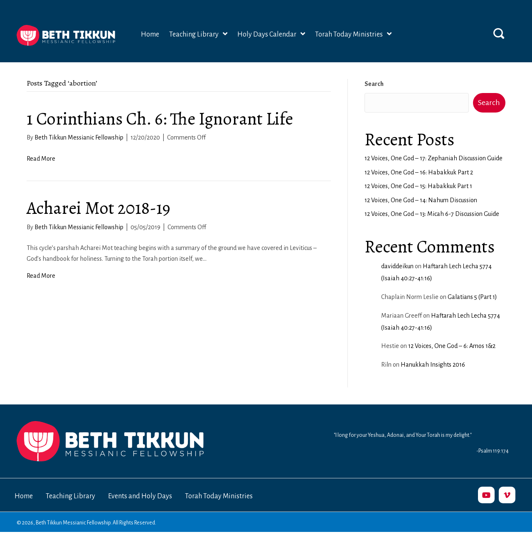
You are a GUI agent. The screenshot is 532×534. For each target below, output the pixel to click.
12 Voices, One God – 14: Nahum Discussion (421, 200)
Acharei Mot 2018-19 (98, 208)
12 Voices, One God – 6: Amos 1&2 (451, 346)
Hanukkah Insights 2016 (433, 364)
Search (374, 84)
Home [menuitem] (24, 496)
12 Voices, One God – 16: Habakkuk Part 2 (419, 172)
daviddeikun (397, 266)
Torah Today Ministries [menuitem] (219, 496)
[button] (499, 33)
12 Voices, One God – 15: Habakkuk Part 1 (418, 186)
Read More (41, 158)
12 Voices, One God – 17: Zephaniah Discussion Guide (433, 158)
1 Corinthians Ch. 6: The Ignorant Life (160, 118)
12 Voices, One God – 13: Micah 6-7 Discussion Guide (432, 214)
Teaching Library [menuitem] (70, 496)
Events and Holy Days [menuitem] (140, 496)
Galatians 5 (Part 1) (472, 297)
